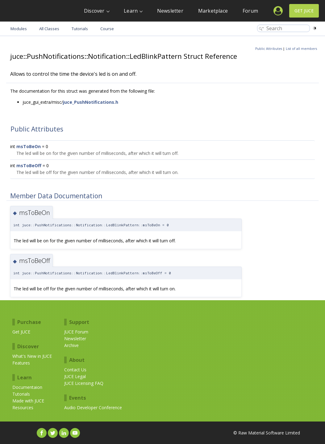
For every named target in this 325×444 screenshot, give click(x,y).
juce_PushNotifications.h (90, 102)
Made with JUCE (28, 401)
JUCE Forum (76, 332)
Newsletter (170, 10)
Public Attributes (268, 48)
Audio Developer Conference (93, 407)
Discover (94, 10)
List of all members (301, 48)
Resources (22, 407)
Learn (131, 10)
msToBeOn (28, 146)
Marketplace (213, 10)
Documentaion (27, 387)
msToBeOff (28, 165)
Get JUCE (304, 11)
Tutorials (21, 394)
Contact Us (75, 370)
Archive (71, 345)
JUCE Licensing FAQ (83, 383)
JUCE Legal (75, 376)
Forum (250, 10)
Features (21, 363)
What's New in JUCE (32, 356)
